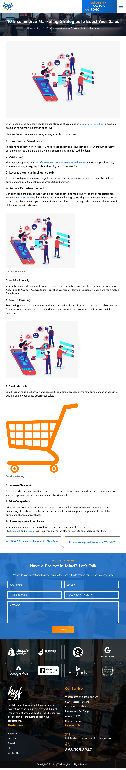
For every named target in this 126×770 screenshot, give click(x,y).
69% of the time (26, 197)
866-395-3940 (78, 750)
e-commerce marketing (92, 124)
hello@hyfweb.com (75, 739)
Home (29, 28)
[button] (121, 6)
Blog (38, 28)
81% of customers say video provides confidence (61, 162)
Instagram (31, 531)
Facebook (15, 531)
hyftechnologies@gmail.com (100, 739)
